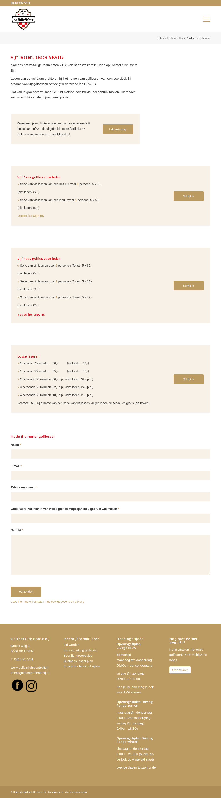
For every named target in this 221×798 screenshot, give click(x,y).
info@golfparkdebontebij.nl (30, 673)
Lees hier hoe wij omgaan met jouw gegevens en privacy (47, 601)
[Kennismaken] (180, 670)
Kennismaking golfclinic (80, 650)
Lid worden (71, 644)
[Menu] (205, 19)
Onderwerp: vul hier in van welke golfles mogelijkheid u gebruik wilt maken (65, 509)
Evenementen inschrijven (82, 666)
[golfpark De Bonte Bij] (23, 19)
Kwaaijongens (55, 792)
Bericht (17, 530)
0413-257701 (20, 3)
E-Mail (16, 466)
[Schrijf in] (189, 196)
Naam (16, 445)
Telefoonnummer (24, 487)
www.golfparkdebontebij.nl (29, 667)
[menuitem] (205, 19)
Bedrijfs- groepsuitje (78, 655)
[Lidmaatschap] (118, 129)
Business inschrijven (78, 661)
